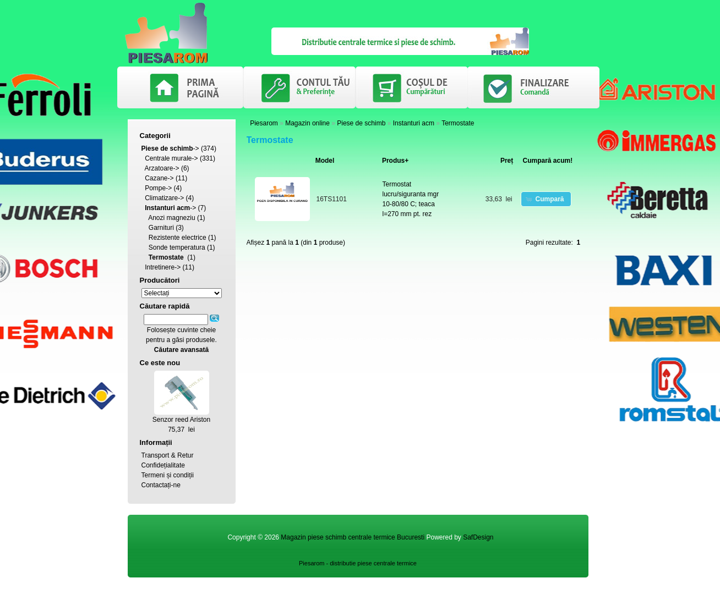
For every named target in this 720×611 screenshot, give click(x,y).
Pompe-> (158, 188)
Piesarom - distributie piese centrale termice (358, 563)
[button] (546, 199)
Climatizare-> (164, 198)
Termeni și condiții (167, 475)
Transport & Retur (167, 455)
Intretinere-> (163, 267)
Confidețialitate (163, 465)
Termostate (457, 123)
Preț (506, 160)
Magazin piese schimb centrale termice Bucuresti (352, 537)
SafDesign (478, 537)
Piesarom (264, 123)
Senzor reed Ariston (181, 419)
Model (325, 160)
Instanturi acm (413, 123)
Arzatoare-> (162, 168)
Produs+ (395, 160)
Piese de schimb (361, 123)
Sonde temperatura (177, 247)
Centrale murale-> (171, 158)
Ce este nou (160, 363)
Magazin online (307, 123)
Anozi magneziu (171, 218)
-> (170, 148)
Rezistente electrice (177, 237)
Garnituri (161, 228)
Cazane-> (159, 178)
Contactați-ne (161, 485)
